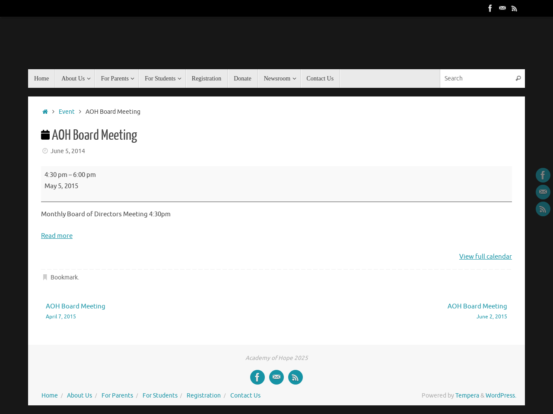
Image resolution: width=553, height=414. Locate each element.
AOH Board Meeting (152, 311)
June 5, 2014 (68, 151)
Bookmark (64, 277)
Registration (204, 395)
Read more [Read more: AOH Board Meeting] (57, 236)
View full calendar (485, 257)
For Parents (117, 395)
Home (49, 395)
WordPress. (501, 395)
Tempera (467, 395)
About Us (79, 395)
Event (67, 112)
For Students (160, 395)
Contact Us (245, 395)
